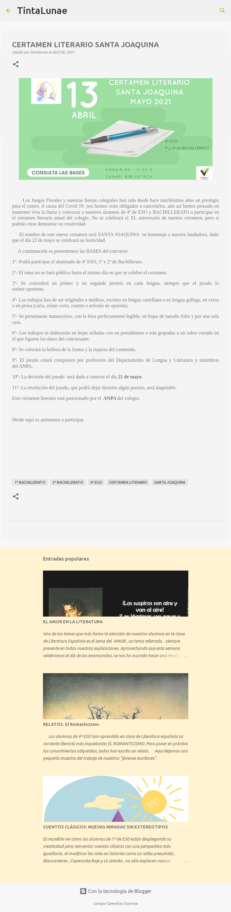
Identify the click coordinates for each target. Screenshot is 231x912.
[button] (15, 64)
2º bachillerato (67, 482)
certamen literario (128, 482)
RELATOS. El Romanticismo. (71, 724)
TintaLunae (42, 10)
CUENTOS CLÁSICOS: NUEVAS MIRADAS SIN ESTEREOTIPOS (105, 827)
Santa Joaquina (169, 482)
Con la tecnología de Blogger (115, 891)
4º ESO (96, 482)
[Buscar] (222, 10)
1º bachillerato (30, 482)
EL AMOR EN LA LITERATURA (73, 621)
